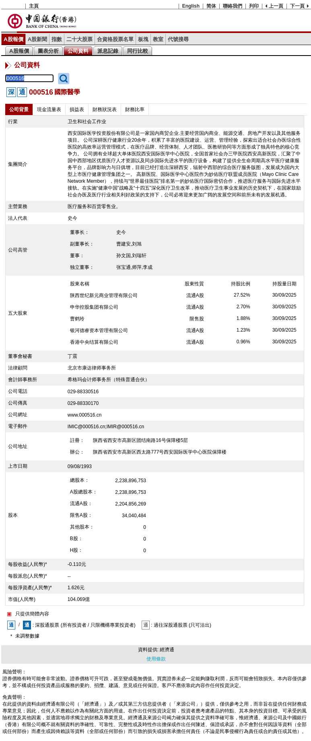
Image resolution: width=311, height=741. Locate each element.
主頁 (34, 6)
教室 (158, 39)
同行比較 (137, 51)
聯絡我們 (232, 6)
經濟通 (167, 649)
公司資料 (78, 51)
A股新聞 (37, 39)
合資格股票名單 (115, 39)
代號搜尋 (178, 39)
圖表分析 (48, 51)
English (191, 6)
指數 (56, 39)
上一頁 (276, 6)
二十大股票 (79, 39)
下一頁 (297, 6)
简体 (211, 6)
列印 (254, 6)
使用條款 (156, 659)
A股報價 (13, 39)
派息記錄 (107, 51)
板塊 (143, 39)
